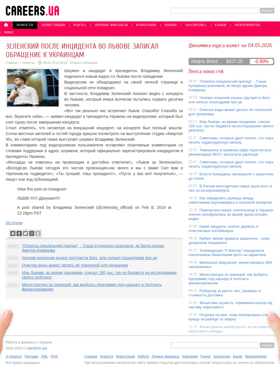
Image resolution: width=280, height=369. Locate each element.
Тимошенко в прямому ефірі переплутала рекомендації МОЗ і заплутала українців (230, 152)
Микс (9, 32)
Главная (12, 62)
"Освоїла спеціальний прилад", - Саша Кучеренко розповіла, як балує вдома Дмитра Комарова (228, 85)
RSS (54, 356)
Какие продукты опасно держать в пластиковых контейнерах (223, 228)
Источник (14, 223)
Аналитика (195, 25)
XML (44, 356)
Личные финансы (111, 25)
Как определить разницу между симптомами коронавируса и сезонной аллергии (230, 200)
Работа (79, 25)
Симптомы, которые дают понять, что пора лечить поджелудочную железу (231, 140)
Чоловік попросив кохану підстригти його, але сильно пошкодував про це (89, 257)
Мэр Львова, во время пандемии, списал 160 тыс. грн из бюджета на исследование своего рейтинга (231, 126)
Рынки (171, 25)
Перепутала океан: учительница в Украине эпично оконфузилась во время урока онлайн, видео (231, 214)
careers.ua (37, 348)
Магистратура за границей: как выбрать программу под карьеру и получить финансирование (228, 278)
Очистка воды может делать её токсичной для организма (75, 265)
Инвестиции (53, 25)
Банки (221, 25)
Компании (146, 25)
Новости (25, 25)
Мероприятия (247, 25)
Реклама (31, 356)
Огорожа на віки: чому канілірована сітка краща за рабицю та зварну (229, 317)
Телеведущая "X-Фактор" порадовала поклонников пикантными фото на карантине (227, 252)
